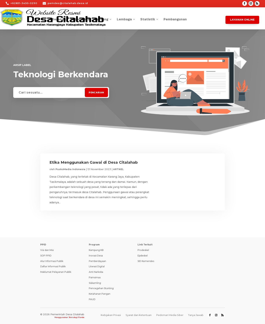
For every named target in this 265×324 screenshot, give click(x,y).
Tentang (101, 19)
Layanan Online (242, 19)
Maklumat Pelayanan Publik (55, 272)
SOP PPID (45, 255)
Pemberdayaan (97, 261)
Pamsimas (95, 277)
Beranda (59, 19)
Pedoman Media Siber (169, 315)
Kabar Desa (80, 19)
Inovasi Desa (96, 255)
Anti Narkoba (96, 272)
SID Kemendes (146, 261)
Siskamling (95, 283)
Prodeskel (143, 250)
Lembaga (124, 19)
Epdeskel (143, 255)
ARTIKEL (118, 169)
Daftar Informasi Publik (53, 266)
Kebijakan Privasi (111, 315)
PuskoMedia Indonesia (70, 169)
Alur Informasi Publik (51, 261)
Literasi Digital (97, 266)
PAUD (92, 299)
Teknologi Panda (76, 317)
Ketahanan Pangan (99, 293)
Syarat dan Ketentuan (139, 315)
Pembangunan (175, 19)
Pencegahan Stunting (101, 288)
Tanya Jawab (195, 315)
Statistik (147, 19)
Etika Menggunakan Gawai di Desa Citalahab (93, 162)
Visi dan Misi (47, 250)
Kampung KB (96, 250)
